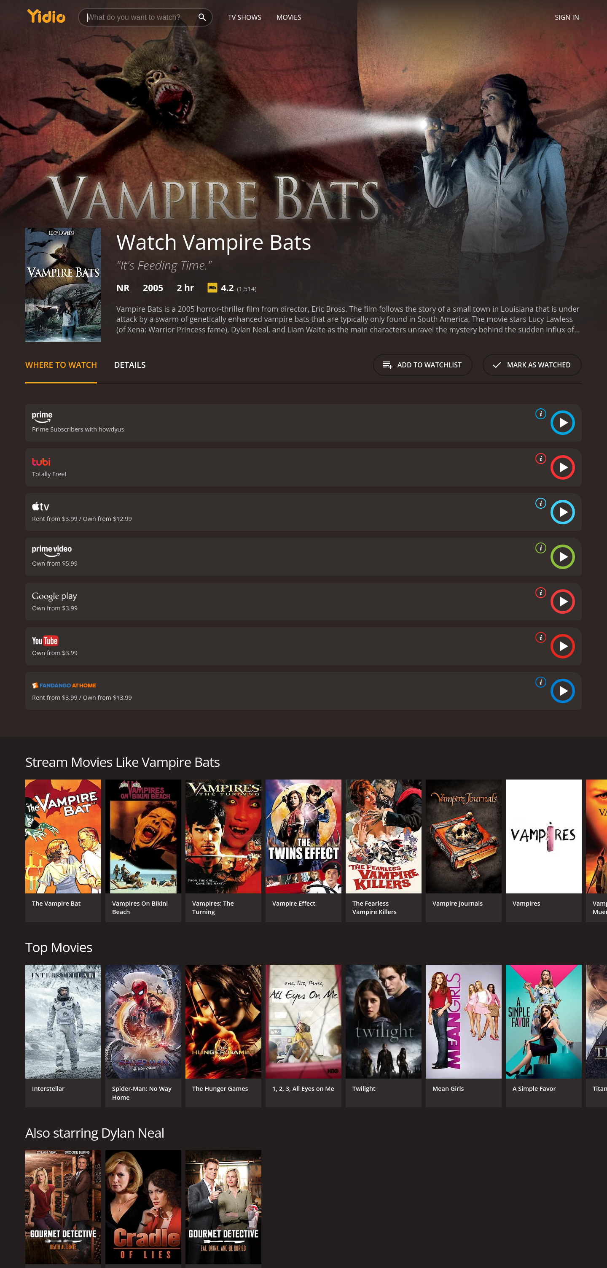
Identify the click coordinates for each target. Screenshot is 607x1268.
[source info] (539, 413)
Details (129, 364)
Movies (289, 17)
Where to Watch (61, 364)
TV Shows (244, 17)
